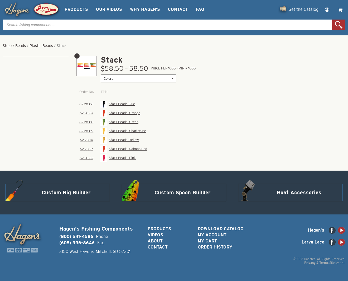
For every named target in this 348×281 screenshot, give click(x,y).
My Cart (207, 240)
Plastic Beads (41, 45)
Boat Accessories (299, 192)
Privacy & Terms (316, 263)
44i (342, 263)
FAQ (200, 9)
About (155, 240)
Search (338, 25)
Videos (155, 234)
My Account (212, 234)
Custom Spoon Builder (182, 192)
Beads (20, 45)
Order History (215, 247)
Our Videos (109, 9)
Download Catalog (220, 228)
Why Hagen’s (145, 9)
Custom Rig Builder (66, 192)
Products (76, 9)
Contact (178, 9)
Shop (7, 45)
